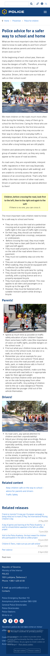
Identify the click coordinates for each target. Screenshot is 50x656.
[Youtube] (16, 621)
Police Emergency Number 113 (15, 598)
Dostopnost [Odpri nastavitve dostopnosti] (42, 4)
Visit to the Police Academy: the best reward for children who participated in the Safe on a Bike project (24, 536)
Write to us (7, 615)
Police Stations (8, 611)
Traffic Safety (12, 494)
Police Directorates (10, 608)
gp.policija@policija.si (19, 587)
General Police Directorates (14, 605)
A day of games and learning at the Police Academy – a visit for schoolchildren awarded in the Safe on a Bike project (23, 527)
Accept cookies (20, 651)
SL (46, 4)
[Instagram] (21, 621)
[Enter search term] (17, 4)
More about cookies (26, 645)
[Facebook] (10, 621)
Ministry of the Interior (12, 570)
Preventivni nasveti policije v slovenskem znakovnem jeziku (38, 4)
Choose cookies (34, 651)
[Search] (31, 4)
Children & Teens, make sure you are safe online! (21, 544)
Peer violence (7, 550)
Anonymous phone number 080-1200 (19, 601)
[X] (5, 621)
